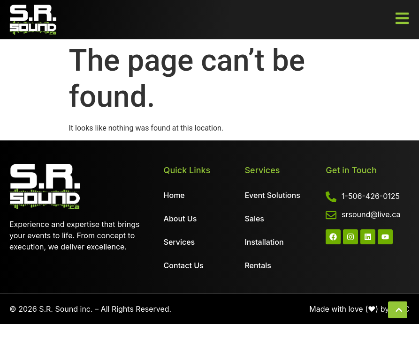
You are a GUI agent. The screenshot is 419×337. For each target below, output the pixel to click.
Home (174, 195)
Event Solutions (272, 195)
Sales (254, 218)
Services (179, 242)
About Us (180, 218)
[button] (397, 309)
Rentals (257, 265)
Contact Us (184, 265)
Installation (263, 242)
